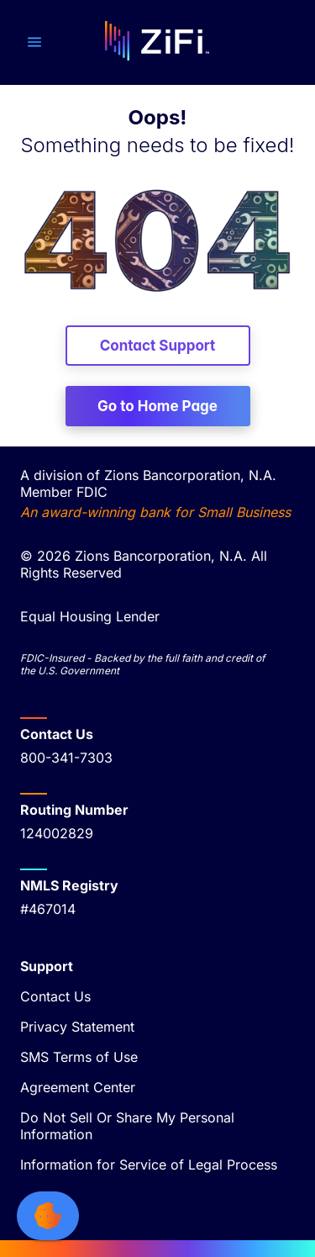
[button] (34, 42)
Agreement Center (77, 1087)
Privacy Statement (77, 1026)
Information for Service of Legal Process (148, 1164)
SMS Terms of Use (79, 1056)
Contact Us (55, 996)
